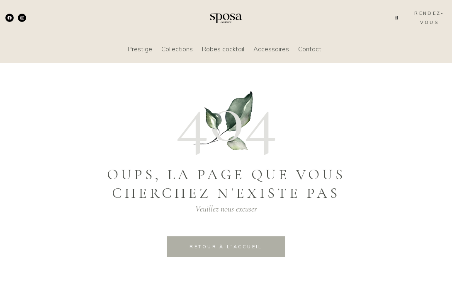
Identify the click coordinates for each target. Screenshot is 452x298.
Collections (177, 49)
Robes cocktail (223, 49)
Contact (309, 49)
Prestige (140, 49)
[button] (397, 18)
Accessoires (271, 49)
